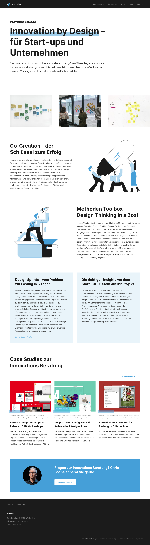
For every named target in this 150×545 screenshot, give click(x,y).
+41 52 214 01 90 (14, 524)
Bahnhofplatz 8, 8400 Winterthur (21, 518)
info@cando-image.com (17, 521)
